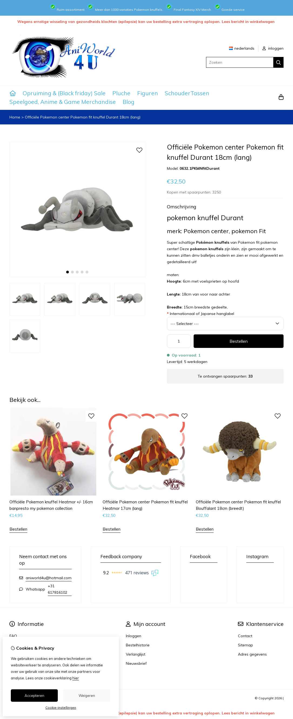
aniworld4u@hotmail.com (49, 577)
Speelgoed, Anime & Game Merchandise (62, 101)
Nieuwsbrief (136, 663)
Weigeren (87, 695)
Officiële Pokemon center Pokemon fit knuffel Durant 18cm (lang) (82, 117)
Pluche (121, 93)
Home (14, 117)
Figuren (147, 93)
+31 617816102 (57, 589)
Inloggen (133, 635)
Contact (245, 635)
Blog (128, 101)
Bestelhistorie (138, 645)
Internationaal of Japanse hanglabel (200, 313)
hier (75, 678)
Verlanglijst (135, 654)
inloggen (273, 48)
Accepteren (34, 695)
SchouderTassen (187, 93)
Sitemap (245, 645)
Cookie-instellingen (60, 708)
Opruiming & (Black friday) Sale (64, 93)
